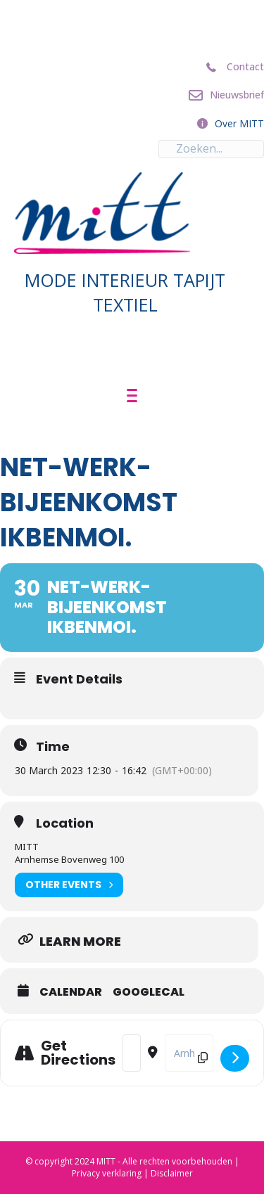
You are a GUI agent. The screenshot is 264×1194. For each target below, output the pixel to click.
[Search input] (211, 149)
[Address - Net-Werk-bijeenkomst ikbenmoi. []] (131, 1053)
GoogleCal (148, 992)
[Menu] (132, 396)
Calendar (70, 992)
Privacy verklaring (107, 1173)
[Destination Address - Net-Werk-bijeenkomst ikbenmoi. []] (189, 1053)
